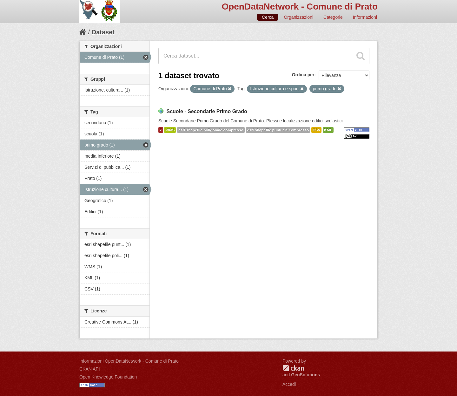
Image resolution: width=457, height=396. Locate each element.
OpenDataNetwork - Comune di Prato (300, 6)
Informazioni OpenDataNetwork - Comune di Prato (129, 361)
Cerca (268, 17)
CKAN (293, 368)
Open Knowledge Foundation (108, 376)
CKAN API (89, 369)
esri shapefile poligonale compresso (210, 130)
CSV (316, 130)
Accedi (289, 384)
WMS (170, 130)
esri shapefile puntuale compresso (278, 130)
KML (328, 130)
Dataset (103, 32)
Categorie (333, 17)
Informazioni (365, 17)
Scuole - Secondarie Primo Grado (206, 111)
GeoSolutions (305, 374)
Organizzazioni (298, 17)
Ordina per (303, 74)
